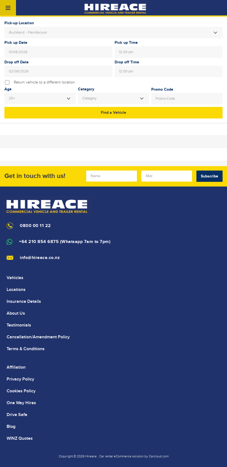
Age (8, 89)
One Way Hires (21, 403)
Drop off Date (16, 62)
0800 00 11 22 (35, 225)
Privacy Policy (20, 379)
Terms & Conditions (26, 349)
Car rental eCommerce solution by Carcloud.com (134, 456)
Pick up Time (126, 43)
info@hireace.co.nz (40, 257)
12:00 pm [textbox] (126, 52)
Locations (16, 289)
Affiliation (16, 367)
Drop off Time (127, 62)
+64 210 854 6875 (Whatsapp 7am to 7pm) (64, 241)
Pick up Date (15, 43)
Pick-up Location (19, 23)
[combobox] (113, 32)
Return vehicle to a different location (44, 82)
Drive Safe (17, 414)
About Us (16, 313)
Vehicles (15, 277)
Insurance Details (24, 301)
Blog (11, 426)
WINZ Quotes (20, 438)
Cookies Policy (21, 391)
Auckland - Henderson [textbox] (28, 32)
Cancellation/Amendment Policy (38, 337)
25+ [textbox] (12, 98)
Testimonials (19, 325)
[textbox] (113, 98)
